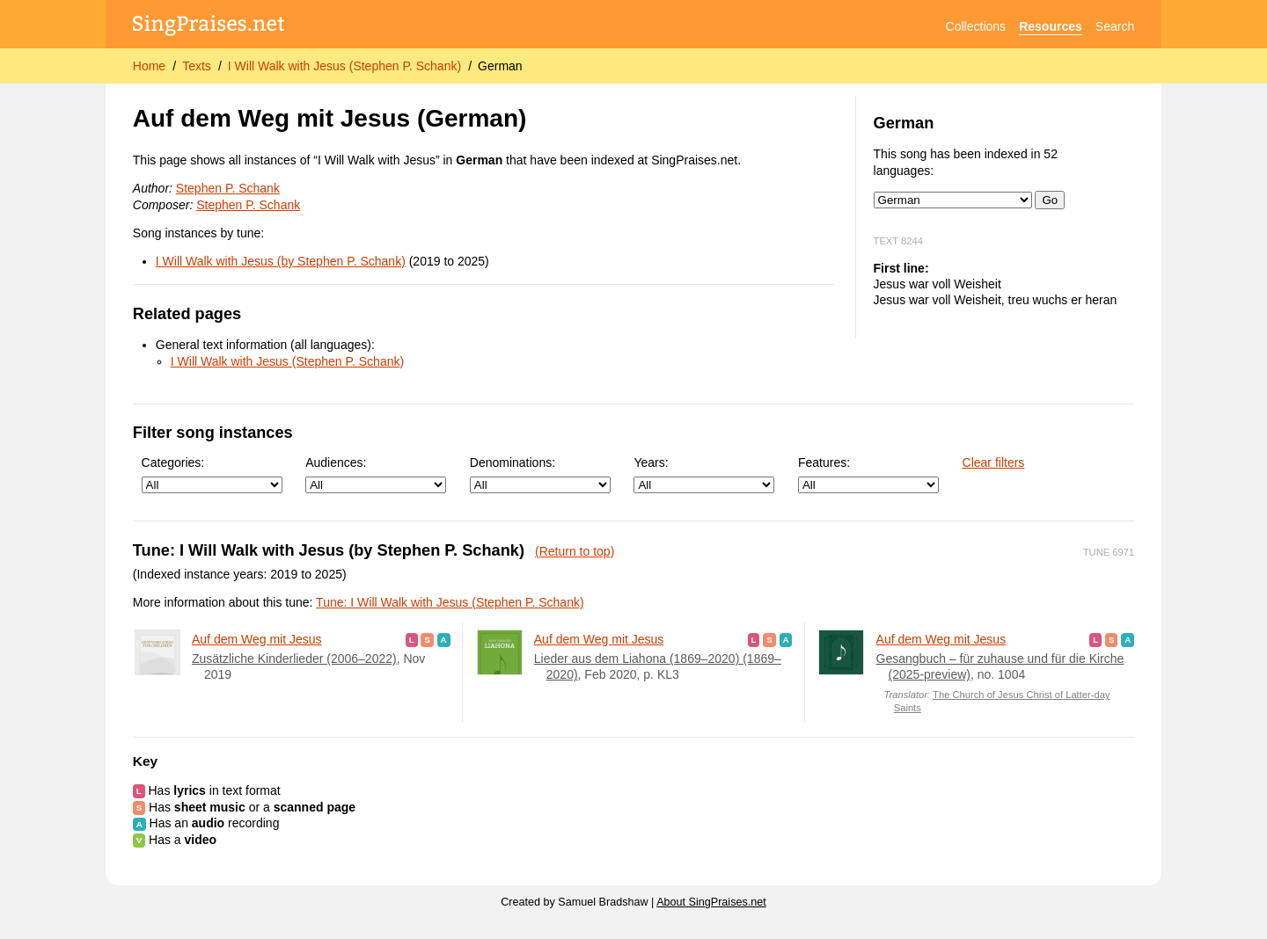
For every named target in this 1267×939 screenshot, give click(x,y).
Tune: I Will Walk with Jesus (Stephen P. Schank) (450, 602)
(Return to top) (574, 551)
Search (1114, 26)
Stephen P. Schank (228, 188)
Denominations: (540, 474)
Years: (704, 474)
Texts (196, 66)
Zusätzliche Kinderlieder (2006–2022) (294, 658)
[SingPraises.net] (209, 27)
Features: (868, 474)
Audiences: (375, 474)
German (500, 66)
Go (1050, 200)
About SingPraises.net (711, 902)
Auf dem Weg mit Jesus (257, 639)
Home (149, 66)
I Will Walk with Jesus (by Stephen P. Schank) (281, 261)
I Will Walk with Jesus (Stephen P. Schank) (344, 66)
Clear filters (994, 462)
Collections (976, 26)
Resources (1050, 26)
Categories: (212, 474)
